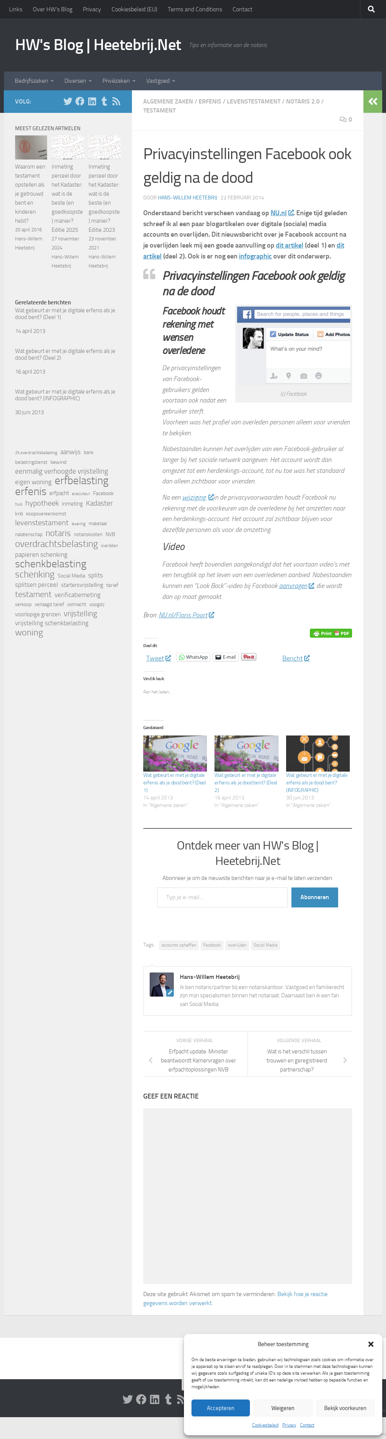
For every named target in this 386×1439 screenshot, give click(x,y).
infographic (255, 256)
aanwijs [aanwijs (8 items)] (70, 452)
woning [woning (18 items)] (29, 632)
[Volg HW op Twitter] (67, 101)
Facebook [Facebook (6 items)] (103, 493)
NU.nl (282, 213)
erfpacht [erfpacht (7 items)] (59, 493)
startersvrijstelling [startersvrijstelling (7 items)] (82, 585)
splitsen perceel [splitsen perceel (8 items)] (36, 584)
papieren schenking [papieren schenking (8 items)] (41, 554)
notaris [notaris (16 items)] (58, 533)
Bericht (295, 657)
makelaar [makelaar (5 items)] (98, 523)
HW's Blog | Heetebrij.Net (98, 44)
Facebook (212, 945)
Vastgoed (158, 80)
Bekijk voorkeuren (345, 1408)
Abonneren (314, 897)
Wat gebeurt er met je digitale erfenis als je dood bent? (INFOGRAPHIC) (317, 782)
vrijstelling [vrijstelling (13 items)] (80, 613)
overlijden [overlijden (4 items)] (109, 545)
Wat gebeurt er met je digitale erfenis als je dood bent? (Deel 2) (245, 782)
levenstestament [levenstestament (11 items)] (42, 522)
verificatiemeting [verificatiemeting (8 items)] (78, 595)
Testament (159, 110)
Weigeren (282, 1408)
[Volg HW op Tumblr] (104, 101)
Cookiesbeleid (265, 1425)
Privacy (289, 1425)
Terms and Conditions (195, 9)
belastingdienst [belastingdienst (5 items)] (31, 462)
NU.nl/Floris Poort (186, 615)
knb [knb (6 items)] (19, 514)
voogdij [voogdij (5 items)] (96, 604)
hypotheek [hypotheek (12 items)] (42, 503)
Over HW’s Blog (52, 9)
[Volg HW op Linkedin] (91, 101)
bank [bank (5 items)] (88, 452)
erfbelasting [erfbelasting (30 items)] (82, 480)
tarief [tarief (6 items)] (112, 585)
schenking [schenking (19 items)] (35, 574)
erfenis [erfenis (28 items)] (30, 491)
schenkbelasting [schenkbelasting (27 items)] (50, 563)
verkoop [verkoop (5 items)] (23, 604)
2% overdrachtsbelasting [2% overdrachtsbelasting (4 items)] (36, 452)
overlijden (237, 945)
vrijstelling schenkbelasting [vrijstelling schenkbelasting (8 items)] (52, 623)
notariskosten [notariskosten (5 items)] (88, 534)
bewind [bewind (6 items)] (58, 462)
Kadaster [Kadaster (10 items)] (99, 503)
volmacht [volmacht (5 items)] (76, 604)
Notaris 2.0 (303, 101)
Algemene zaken (168, 101)
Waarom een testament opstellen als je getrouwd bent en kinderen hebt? (30, 193)
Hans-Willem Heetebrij (187, 198)
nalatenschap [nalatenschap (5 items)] (29, 534)
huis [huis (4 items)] (18, 504)
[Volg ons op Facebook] (79, 101)
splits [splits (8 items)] (95, 575)
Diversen (75, 80)
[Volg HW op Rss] (116, 101)
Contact (307, 1425)
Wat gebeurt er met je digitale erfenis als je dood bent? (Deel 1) (174, 782)
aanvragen (296, 586)
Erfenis (210, 101)
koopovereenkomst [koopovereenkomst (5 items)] (46, 514)
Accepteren (220, 1408)
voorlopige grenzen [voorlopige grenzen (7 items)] (38, 614)
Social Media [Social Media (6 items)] (71, 576)
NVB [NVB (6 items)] (110, 534)
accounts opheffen (179, 945)
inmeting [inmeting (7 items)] (72, 503)
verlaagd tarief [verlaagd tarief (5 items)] (49, 604)
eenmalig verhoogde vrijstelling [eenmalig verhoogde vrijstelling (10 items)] (61, 471)
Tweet (158, 657)
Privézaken (116, 80)
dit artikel (289, 245)
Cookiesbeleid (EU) (134, 9)
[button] (371, 1344)
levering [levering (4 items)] (79, 523)
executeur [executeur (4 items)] (81, 493)
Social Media (265, 945)
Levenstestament (253, 101)
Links (15, 9)
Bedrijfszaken (31, 80)
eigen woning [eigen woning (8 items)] (33, 482)
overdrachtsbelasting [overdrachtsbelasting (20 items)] (56, 543)
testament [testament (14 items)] (33, 594)
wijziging (197, 497)
